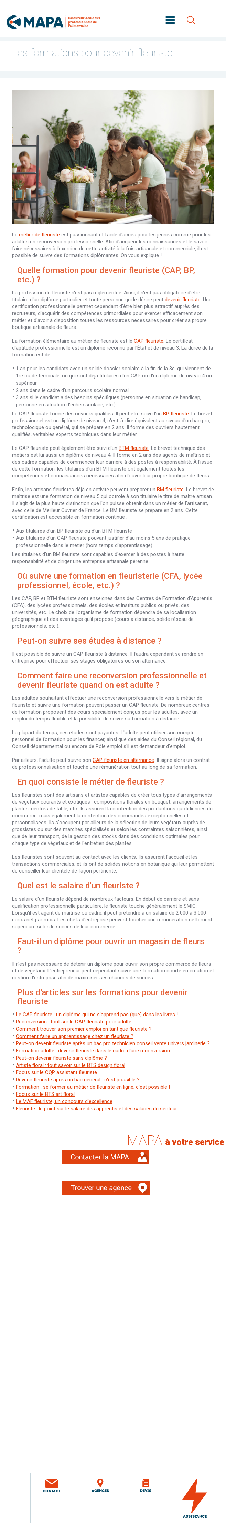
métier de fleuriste (39, 235)
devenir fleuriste (183, 299)
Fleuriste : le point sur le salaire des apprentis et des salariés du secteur (96, 1109)
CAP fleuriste (148, 341)
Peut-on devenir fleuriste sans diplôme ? (61, 1058)
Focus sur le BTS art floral (45, 1094)
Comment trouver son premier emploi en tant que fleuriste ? (84, 1029)
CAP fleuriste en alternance (123, 760)
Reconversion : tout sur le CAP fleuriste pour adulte (73, 1022)
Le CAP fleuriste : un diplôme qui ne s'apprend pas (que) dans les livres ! (97, 1014)
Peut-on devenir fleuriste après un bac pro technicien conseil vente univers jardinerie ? (113, 1043)
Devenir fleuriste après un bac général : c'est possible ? (78, 1080)
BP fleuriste (176, 414)
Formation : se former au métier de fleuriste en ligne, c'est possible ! (93, 1087)
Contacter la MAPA (113, 1161)
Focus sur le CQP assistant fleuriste (56, 1072)
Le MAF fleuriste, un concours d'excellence (64, 1101)
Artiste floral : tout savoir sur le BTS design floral (70, 1065)
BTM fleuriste (134, 448)
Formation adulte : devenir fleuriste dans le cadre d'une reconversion (93, 1051)
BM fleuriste (170, 489)
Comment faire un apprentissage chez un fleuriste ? (74, 1036)
